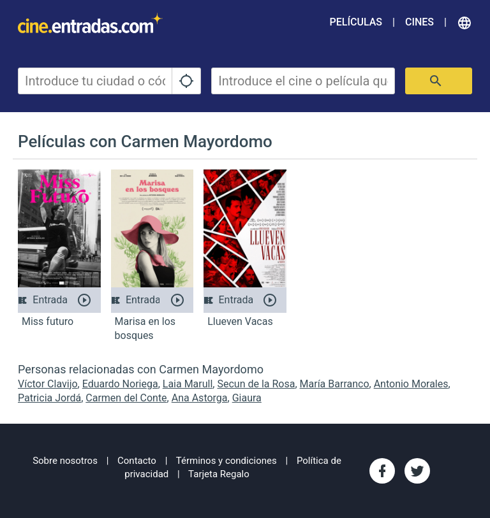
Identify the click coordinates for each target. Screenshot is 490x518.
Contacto (136, 460)
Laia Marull (188, 384)
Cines (419, 22)
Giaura (247, 398)
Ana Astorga (200, 398)
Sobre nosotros (65, 460)
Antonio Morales (411, 384)
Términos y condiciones (226, 460)
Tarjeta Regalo (218, 474)
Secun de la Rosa (256, 384)
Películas (356, 22)
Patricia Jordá (49, 398)
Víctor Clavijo (48, 384)
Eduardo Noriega (120, 384)
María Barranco (334, 384)
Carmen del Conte (126, 398)
